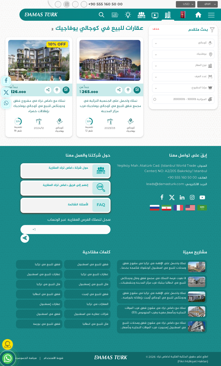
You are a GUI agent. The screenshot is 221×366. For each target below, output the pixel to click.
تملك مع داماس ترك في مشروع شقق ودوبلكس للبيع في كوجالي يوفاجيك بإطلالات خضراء (39, 106)
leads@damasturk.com (165, 184)
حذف (156, 28)
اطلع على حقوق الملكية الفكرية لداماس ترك (182, 357)
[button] (207, 4)
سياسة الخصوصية (26, 358)
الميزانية (190, 99)
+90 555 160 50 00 (182, 177)
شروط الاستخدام (53, 358)
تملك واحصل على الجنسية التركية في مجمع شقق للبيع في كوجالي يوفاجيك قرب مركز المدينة (110, 106)
